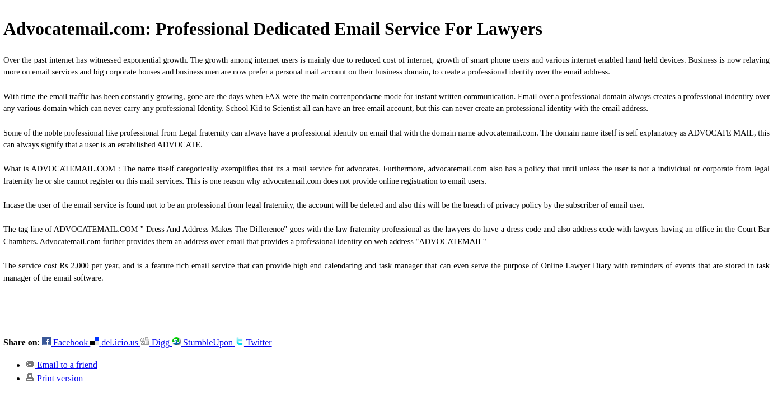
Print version (54, 378)
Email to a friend (61, 365)
